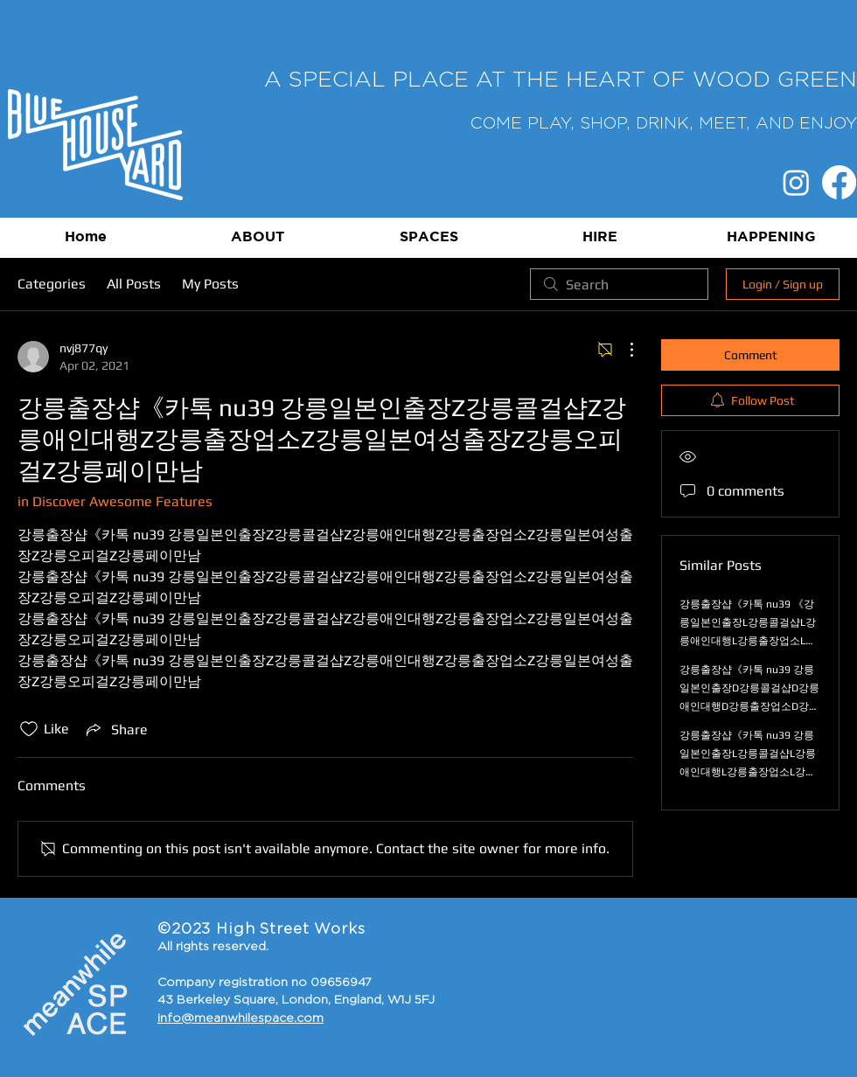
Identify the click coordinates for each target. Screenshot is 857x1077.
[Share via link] (115, 729)
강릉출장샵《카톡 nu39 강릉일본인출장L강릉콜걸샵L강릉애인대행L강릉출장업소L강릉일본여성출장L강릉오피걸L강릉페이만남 (747, 772)
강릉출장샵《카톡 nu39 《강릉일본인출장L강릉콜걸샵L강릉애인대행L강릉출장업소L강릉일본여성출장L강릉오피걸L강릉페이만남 (747, 641)
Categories (51, 283)
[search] (619, 284)
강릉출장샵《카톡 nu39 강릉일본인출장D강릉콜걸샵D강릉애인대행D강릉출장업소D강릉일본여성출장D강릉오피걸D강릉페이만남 (749, 706)
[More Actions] (622, 349)
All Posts (134, 283)
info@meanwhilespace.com (240, 1018)
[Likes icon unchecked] (28, 729)
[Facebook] (839, 182)
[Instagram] (796, 182)
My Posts (210, 283)
